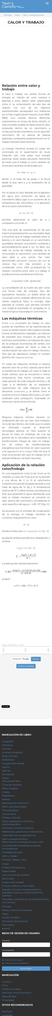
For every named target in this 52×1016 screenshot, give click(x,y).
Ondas (5, 864)
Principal (8, 15)
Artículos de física (11, 781)
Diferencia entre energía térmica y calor (23, 842)
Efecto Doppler (10, 788)
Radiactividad (9, 871)
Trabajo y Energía (11, 817)
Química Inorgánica (12, 752)
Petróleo (6, 906)
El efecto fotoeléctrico (13, 867)
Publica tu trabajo (11, 989)
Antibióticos (8, 760)
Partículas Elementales (14, 807)
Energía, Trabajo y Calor (14, 859)
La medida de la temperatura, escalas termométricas (21, 847)
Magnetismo (8, 795)
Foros (5, 985)
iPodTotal (7, 1011)
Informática (8, 925)
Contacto (7, 982)
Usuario (6, 940)
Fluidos (6, 792)
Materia (6, 799)
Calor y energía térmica (33, 15)
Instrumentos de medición (16, 875)
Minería (6, 928)
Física (17, 15)
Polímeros (7, 745)
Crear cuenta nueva (14, 960)
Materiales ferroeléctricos (15, 803)
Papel (5, 914)
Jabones (6, 770)
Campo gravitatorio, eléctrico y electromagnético (18, 823)
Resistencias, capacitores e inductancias (22, 831)
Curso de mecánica (12, 785)
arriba (25, 650)
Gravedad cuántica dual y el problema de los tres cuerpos (25, 901)
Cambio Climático (11, 917)
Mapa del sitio (9, 996)
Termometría (9, 814)
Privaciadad (8, 1000)
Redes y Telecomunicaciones (17, 910)
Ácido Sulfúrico (10, 756)
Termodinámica (10, 810)
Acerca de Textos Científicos (16, 993)
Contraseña (8, 950)
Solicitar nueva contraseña (17, 963)
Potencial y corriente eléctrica (17, 828)
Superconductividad (13, 882)
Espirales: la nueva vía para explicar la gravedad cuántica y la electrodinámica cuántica (22, 892)
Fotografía (7, 741)
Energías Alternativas (13, 763)
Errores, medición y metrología (18, 886)
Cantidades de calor (12, 852)
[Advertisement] (26, 54)
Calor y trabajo (9, 856)
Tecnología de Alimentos (15, 921)
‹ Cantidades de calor (12, 650)
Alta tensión (8, 878)
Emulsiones (8, 774)
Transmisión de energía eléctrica (19, 835)
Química (6, 749)
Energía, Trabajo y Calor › (39, 650)
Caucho (6, 767)
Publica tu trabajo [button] (26, 666)
